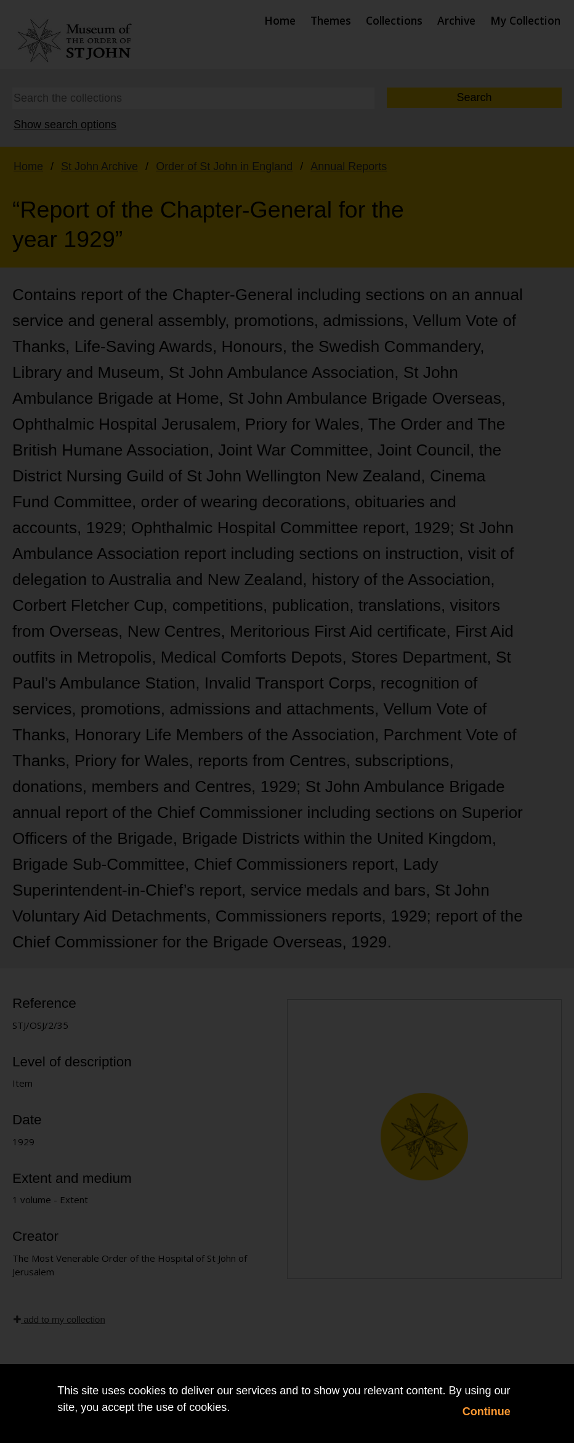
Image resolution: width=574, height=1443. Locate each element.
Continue (487, 1411)
